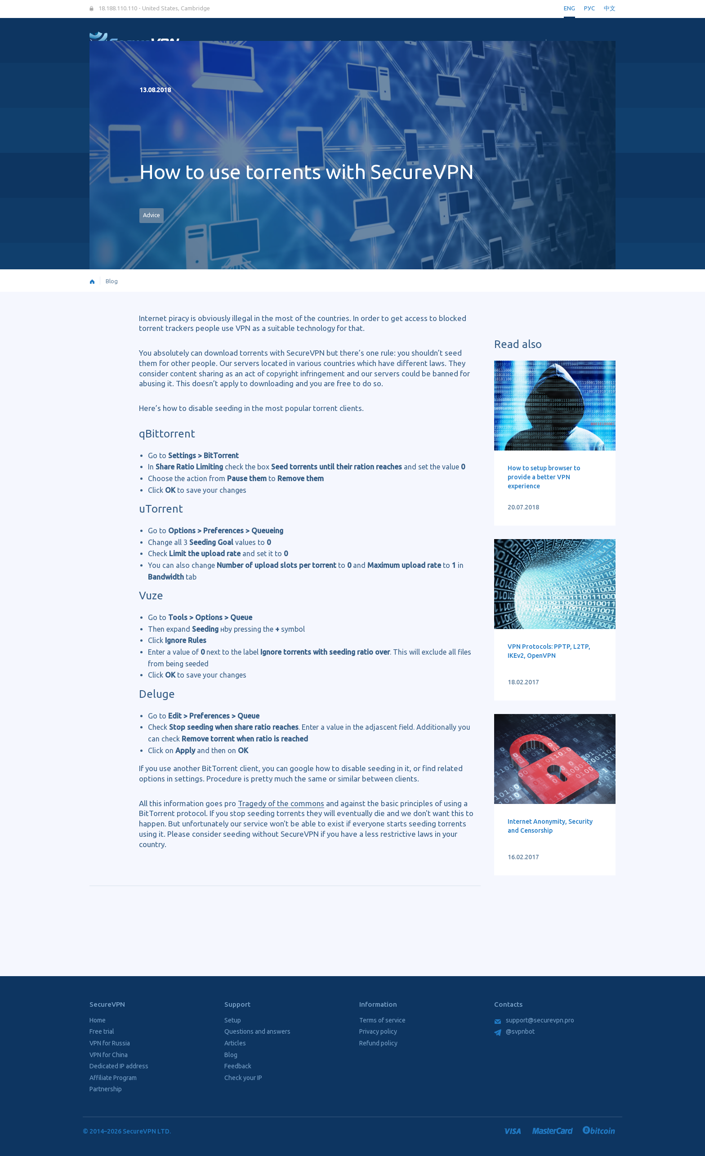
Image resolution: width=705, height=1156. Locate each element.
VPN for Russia (109, 1043)
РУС (589, 8)
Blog (112, 281)
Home (97, 1020)
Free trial (101, 1031)
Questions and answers (257, 1031)
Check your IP (243, 1077)
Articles (235, 1043)
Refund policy (378, 1043)
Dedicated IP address (118, 1066)
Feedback (237, 1066)
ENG (569, 8)
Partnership (105, 1089)
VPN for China (108, 1054)
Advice (151, 215)
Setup (232, 1020)
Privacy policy (378, 1031)
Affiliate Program (113, 1077)
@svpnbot (514, 1031)
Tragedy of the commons (281, 803)
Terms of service (382, 1020)
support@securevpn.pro (534, 1020)
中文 (610, 8)
